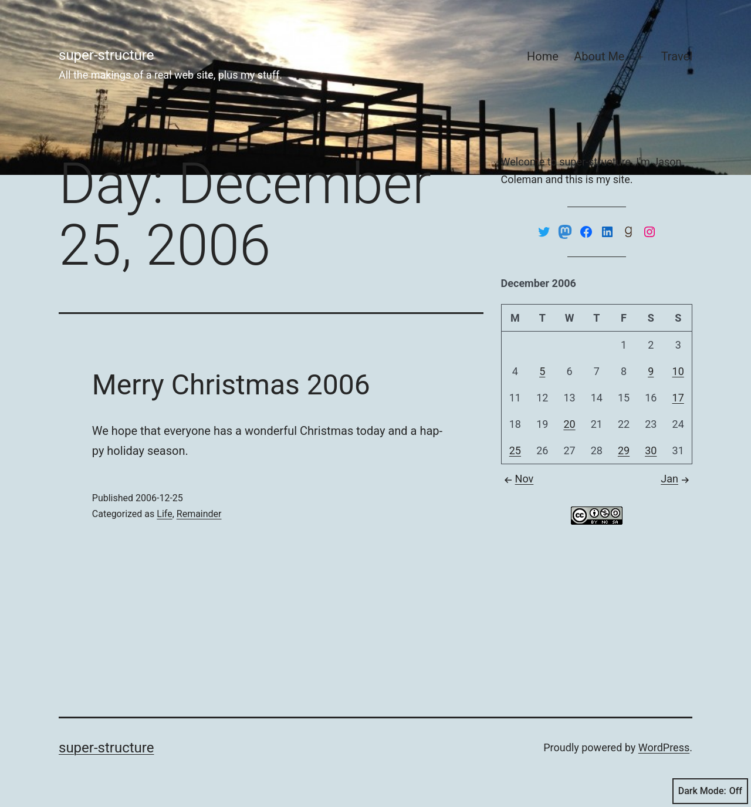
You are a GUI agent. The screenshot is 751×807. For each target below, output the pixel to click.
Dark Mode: (710, 791)
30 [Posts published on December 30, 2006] (651, 450)
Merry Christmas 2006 (231, 384)
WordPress (663, 747)
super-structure (106, 55)
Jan (676, 478)
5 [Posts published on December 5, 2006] (542, 371)
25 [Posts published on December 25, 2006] (515, 450)
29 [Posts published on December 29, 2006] (624, 450)
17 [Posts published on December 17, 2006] (678, 397)
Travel (676, 56)
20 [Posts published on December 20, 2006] (569, 424)
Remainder (199, 513)
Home (543, 56)
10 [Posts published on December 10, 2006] (678, 371)
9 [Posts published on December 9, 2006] (651, 371)
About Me (599, 56)
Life (164, 513)
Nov (517, 478)
